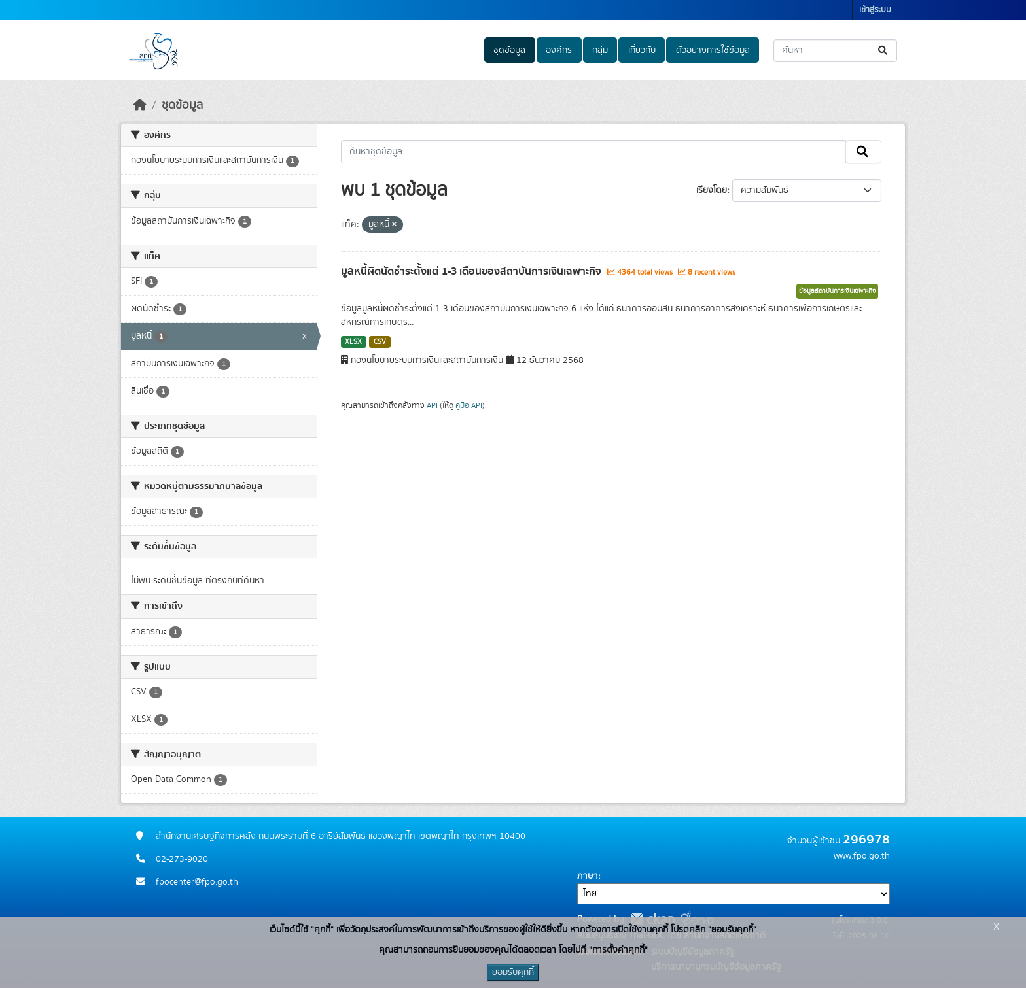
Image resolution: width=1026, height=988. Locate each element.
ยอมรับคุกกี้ (513, 972)
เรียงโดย (711, 190)
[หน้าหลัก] (140, 105)
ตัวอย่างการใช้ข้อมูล (713, 50)
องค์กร (559, 50)
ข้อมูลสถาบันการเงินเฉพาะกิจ (837, 291)
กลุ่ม (600, 50)
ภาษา (587, 876)
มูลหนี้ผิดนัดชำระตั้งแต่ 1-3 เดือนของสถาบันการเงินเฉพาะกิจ (472, 271)
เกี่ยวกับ (642, 50)
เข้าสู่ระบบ (875, 10)
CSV (380, 342)
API (432, 405)
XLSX (353, 342)
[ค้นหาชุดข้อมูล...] (835, 50)
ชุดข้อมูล (509, 50)
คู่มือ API (468, 405)
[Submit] (884, 50)
